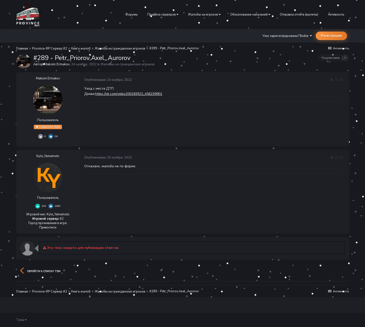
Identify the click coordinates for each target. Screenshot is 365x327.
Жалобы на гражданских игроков (127, 64)
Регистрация (331, 36)
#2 (342, 157)
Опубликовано (108, 80)
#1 (342, 80)
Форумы (131, 14)
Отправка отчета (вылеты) (299, 14)
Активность (336, 14)
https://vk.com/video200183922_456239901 (128, 94)
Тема (21, 320)
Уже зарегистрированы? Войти (287, 36)
